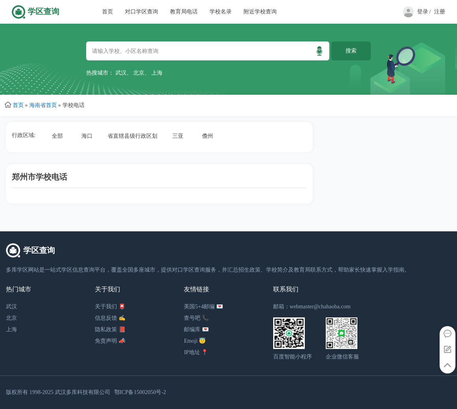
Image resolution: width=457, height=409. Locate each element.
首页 (107, 12)
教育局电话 (184, 12)
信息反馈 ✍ (110, 318)
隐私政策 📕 (110, 329)
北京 (138, 73)
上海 (156, 73)
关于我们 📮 (110, 307)
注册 (439, 12)
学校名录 (221, 12)
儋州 (207, 136)
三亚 (177, 136)
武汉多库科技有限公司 (82, 392)
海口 (87, 136)
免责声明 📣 (110, 341)
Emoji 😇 (195, 341)
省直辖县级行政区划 (132, 136)
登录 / (424, 12)
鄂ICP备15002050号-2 (140, 392)
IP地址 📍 (196, 352)
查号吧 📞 (196, 318)
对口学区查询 (141, 12)
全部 (57, 136)
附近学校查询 (260, 12)
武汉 (121, 73)
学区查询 (43, 12)
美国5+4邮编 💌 (203, 307)
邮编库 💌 (196, 329)
